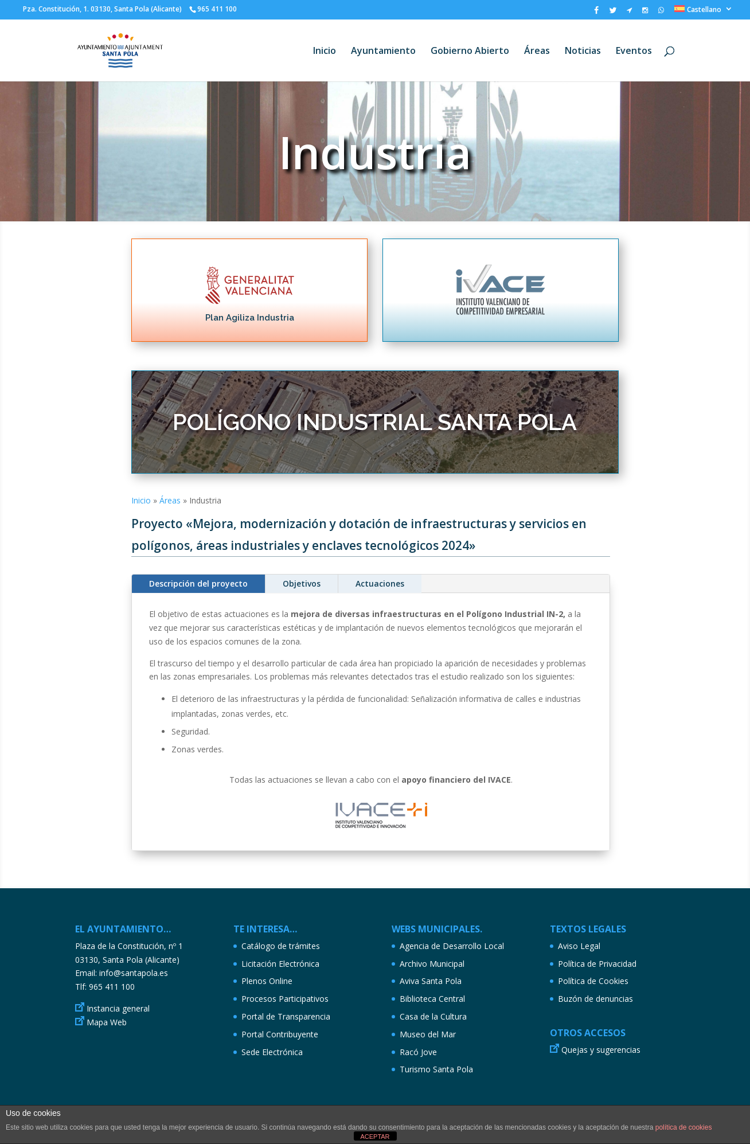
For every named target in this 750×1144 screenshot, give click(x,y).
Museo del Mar (428, 1034)
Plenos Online (266, 980)
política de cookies (683, 1127)
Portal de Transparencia (285, 1016)
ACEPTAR (374, 1136)
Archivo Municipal (432, 963)
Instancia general (118, 1008)
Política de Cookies (593, 980)
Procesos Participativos (285, 998)
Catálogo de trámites (280, 945)
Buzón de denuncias (595, 998)
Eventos (634, 51)
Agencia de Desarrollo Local (452, 945)
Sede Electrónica (272, 1052)
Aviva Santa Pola (431, 980)
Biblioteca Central (432, 998)
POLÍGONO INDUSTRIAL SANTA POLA (375, 421)
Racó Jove (418, 1052)
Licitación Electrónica (280, 963)
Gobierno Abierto (470, 51)
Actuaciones (380, 583)
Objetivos (302, 583)
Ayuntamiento (383, 51)
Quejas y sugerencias (600, 1049)
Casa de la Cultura (433, 1016)
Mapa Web (107, 1022)
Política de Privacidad (597, 963)
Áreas (537, 51)
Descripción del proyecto (198, 583)
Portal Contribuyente (279, 1034)
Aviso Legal (579, 945)
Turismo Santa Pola (436, 1069)
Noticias (583, 51)
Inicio (324, 51)
